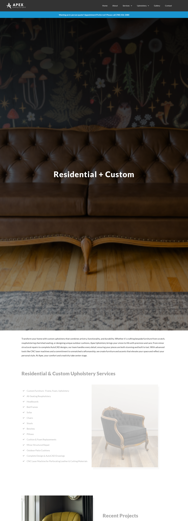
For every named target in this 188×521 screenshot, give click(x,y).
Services (127, 6)
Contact (168, 5)
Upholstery (143, 6)
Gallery (157, 5)
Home (104, 5)
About (115, 5)
